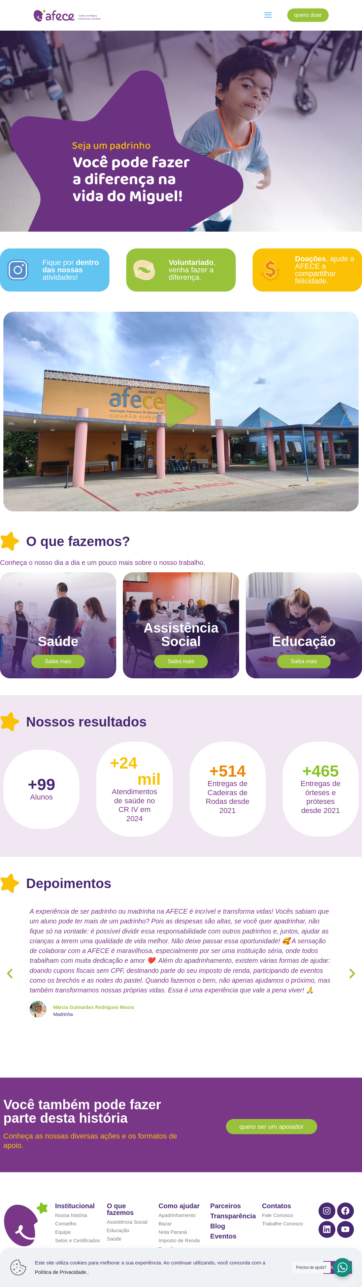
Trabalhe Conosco (282, 1208)
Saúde (114, 1223)
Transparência (233, 1200)
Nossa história (71, 1199)
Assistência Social (127, 1206)
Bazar (165, 1208)
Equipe (63, 1216)
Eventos (223, 1220)
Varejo (166, 1241)
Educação (118, 1214)
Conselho (65, 1208)
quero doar (308, 15)
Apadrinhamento (177, 1199)
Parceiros (225, 1190)
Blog (217, 1210)
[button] (181, 411)
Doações (168, 1233)
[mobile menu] (268, 15)
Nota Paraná (173, 1216)
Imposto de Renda (179, 1224)
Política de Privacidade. (61, 1272)
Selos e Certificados (77, 1224)
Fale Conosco (277, 1199)
